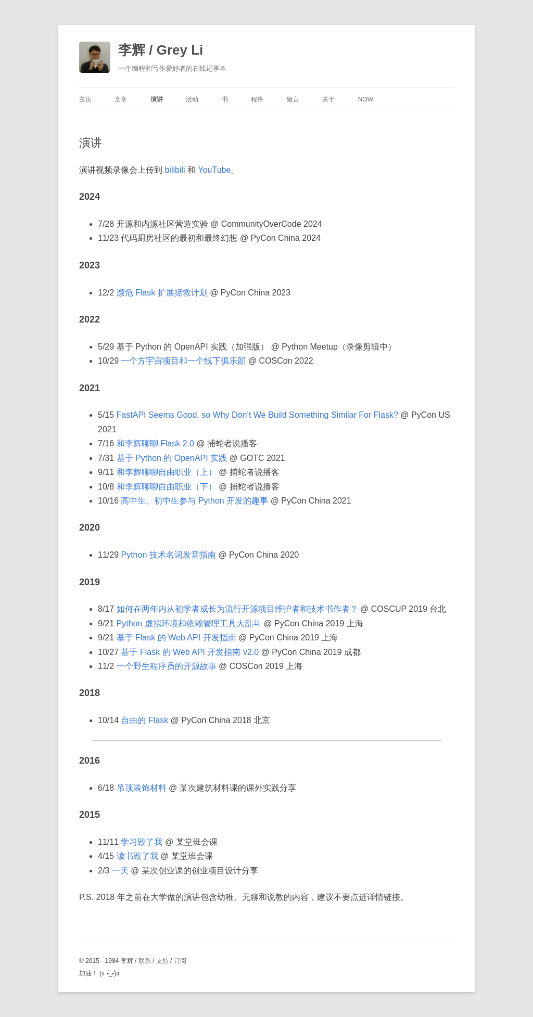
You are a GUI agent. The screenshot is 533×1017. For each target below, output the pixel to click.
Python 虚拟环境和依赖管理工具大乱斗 (189, 623)
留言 (293, 99)
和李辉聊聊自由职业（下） (167, 486)
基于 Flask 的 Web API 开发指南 (176, 637)
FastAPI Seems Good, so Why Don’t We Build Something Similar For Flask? (257, 414)
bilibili (174, 169)
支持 (162, 960)
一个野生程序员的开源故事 (167, 666)
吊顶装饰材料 (142, 787)
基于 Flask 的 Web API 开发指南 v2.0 (190, 652)
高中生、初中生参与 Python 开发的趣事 (194, 500)
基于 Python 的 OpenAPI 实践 (172, 458)
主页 (85, 99)
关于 (328, 99)
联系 (144, 960)
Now (365, 99)
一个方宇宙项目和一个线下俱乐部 (183, 360)
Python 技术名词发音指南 (168, 554)
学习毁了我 (141, 842)
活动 (192, 99)
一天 (120, 870)
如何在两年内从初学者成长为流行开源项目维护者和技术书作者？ (237, 608)
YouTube (214, 169)
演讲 (156, 99)
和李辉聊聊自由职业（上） (167, 472)
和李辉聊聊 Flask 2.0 (155, 443)
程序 (257, 99)
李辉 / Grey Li (160, 50)
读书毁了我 (137, 856)
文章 (121, 99)
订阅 (180, 960)
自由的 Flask (144, 720)
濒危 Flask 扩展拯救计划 (162, 292)
